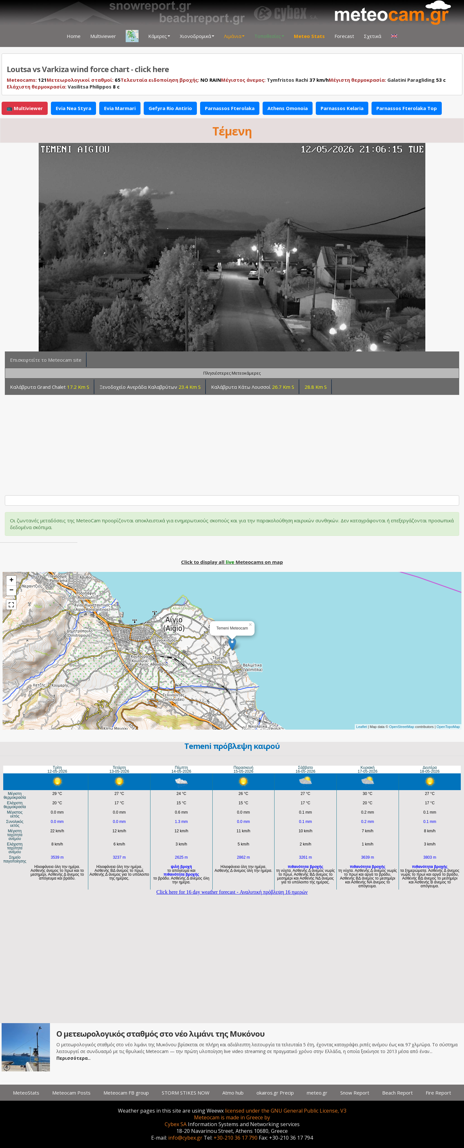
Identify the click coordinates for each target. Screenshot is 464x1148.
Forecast (344, 36)
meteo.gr (317, 1092)
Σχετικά (372, 36)
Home (74, 36)
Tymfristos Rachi (287, 80)
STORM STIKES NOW (185, 1092)
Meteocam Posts (71, 1092)
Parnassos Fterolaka (230, 108)
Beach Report (397, 1092)
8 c (63, 86)
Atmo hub (233, 1092)
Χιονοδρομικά (197, 36)
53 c (387, 80)
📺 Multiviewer (24, 108)
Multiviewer (103, 36)
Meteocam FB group (126, 1092)
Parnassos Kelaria (342, 108)
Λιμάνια (234, 36)
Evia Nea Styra (73, 108)
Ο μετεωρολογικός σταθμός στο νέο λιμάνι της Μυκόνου (160, 1033)
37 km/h (275, 80)
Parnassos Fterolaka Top (406, 108)
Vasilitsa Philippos (89, 86)
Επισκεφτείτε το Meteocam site (46, 360)
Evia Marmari (120, 108)
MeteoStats (26, 1092)
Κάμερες (159, 36)
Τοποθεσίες (269, 36)
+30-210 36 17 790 (235, 1137)
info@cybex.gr (185, 1137)
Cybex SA (176, 1124)
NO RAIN (171, 80)
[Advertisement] (199, 442)
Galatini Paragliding (411, 80)
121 (27, 80)
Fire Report (438, 1092)
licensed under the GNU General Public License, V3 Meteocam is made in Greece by (270, 1114)
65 (84, 80)
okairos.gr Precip (275, 1092)
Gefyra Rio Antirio (170, 108)
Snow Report (354, 1092)
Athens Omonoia (287, 108)
